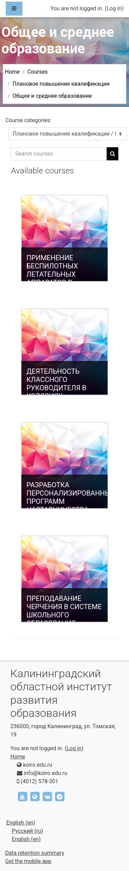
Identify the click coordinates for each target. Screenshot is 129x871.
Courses (38, 71)
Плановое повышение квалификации (61, 84)
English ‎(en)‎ (20, 822)
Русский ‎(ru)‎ (27, 831)
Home (12, 71)
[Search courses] (59, 153)
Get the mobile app (28, 861)
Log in (114, 8)
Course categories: (28, 120)
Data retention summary (34, 853)
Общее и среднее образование (52, 96)
